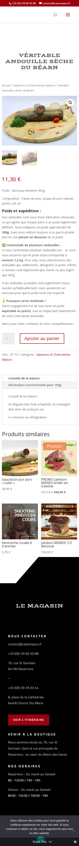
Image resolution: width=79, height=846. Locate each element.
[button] (70, 102)
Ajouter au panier (42, 338)
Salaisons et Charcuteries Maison (34, 85)
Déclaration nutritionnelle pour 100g (34, 385)
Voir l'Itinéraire (28, 719)
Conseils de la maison (24, 378)
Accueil (6, 85)
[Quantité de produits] (8, 338)
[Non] (74, 831)
